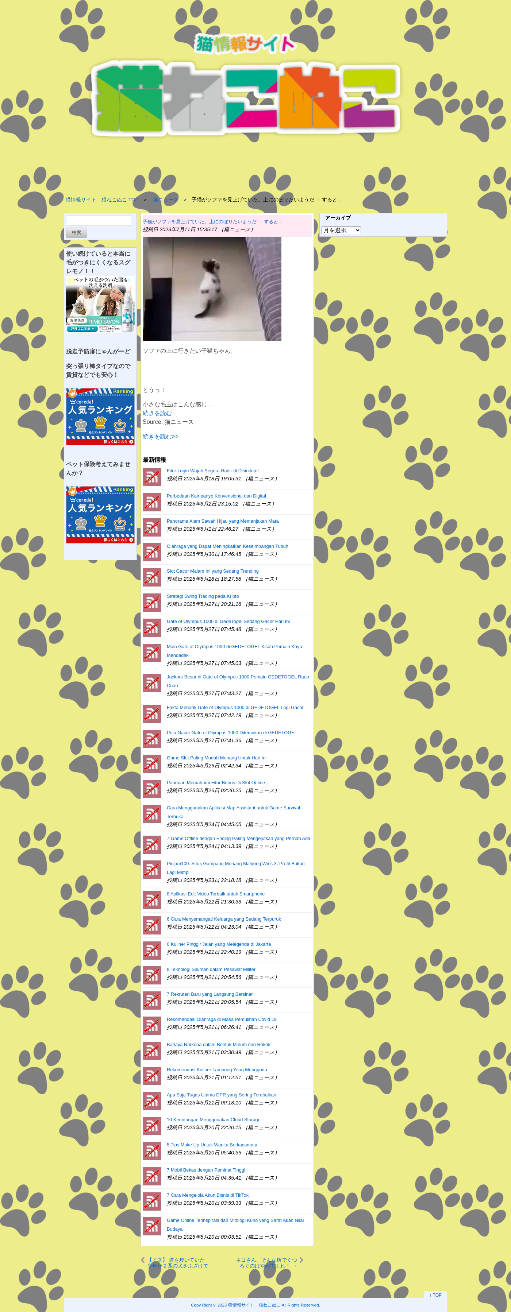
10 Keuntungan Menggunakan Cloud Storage (214, 1119)
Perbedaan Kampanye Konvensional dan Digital (216, 496)
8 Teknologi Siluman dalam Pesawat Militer (211, 969)
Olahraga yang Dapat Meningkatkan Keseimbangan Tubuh (227, 546)
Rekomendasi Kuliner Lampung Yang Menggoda (217, 1069)
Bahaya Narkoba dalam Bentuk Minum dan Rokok (218, 1044)
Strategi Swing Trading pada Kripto (203, 596)
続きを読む (157, 413)
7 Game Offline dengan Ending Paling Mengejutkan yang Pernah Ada (238, 838)
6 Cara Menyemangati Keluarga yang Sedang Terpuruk (224, 919)
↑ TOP (435, 1295)
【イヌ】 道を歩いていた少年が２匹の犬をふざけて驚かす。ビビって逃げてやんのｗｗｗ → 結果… (177, 1262)
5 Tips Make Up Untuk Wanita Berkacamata (212, 1144)
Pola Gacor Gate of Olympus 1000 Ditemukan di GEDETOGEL (232, 732)
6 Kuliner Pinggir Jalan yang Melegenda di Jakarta (219, 944)
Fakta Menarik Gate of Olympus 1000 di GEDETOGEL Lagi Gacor (235, 707)
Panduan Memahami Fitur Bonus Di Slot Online (216, 782)
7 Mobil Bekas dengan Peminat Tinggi (206, 1170)
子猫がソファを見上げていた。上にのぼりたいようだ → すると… (213, 221)
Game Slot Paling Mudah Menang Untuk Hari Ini (216, 758)
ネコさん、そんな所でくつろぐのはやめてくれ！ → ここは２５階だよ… (266, 1262)
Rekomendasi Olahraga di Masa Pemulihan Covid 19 (222, 1019)
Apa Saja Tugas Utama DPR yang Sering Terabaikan (221, 1095)
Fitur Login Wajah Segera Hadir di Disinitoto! (213, 470)
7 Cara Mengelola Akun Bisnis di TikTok (208, 1195)
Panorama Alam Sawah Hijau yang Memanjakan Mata (223, 521)
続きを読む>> (161, 436)
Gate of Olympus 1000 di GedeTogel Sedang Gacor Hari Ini (228, 621)
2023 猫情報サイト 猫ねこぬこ (249, 1305)
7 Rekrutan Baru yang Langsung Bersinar (210, 994)
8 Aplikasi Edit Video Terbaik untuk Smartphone (216, 894)
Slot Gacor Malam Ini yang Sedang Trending (213, 571)
